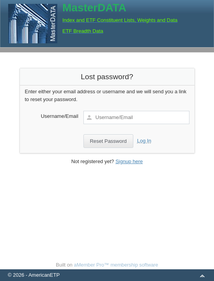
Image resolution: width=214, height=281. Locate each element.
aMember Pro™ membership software (116, 265)
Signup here (129, 161)
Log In (144, 141)
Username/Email (59, 116)
